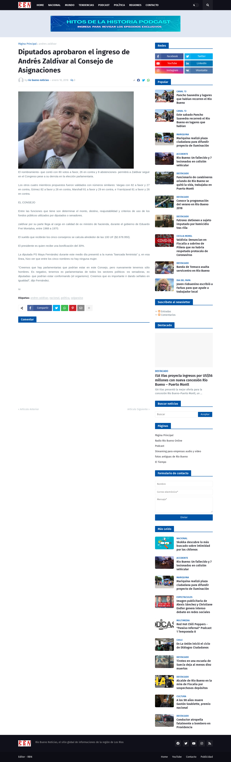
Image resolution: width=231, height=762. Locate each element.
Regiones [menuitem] (135, 5)
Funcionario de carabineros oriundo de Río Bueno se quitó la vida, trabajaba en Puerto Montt (194, 182)
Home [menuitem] (40, 5)
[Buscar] (184, 414)
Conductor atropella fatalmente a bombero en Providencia (193, 723)
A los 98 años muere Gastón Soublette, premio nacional (193, 703)
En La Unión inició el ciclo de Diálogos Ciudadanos (193, 645)
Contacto (191, 756)
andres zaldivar (47, 44)
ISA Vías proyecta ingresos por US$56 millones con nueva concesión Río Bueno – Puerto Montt (184, 380)
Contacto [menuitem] (152, 5)
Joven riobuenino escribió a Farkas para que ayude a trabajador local (194, 287)
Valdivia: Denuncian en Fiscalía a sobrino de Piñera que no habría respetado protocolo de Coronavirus (192, 247)
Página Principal (27, 44)
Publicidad (207, 756)
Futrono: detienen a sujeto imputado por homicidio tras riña (193, 224)
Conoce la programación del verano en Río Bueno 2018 (192, 204)
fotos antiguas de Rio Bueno (171, 456)
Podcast (159, 446)
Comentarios (167, 314)
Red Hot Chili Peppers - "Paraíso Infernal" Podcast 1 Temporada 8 (194, 627)
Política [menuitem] (119, 5)
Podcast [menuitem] (104, 5)
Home (164, 756)
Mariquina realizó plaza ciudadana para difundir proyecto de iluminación (192, 141)
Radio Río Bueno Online (168, 440)
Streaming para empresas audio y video (178, 451)
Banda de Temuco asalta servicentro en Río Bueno (193, 268)
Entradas (164, 311)
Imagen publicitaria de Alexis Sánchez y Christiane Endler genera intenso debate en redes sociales (194, 606)
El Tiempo (160, 462)
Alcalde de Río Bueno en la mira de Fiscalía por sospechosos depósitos (194, 684)
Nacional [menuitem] (54, 5)
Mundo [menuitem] (69, 5)
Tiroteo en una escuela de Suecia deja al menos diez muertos (193, 664)
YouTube (177, 756)
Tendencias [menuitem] (86, 5)
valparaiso (77, 298)
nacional (54, 298)
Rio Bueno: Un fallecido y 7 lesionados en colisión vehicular (194, 161)
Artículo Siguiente (137, 409)
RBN (29, 756)
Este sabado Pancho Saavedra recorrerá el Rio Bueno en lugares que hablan (193, 120)
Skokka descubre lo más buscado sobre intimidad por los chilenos (193, 545)
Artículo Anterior (29, 409)
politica (65, 298)
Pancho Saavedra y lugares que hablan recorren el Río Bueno (194, 98)
